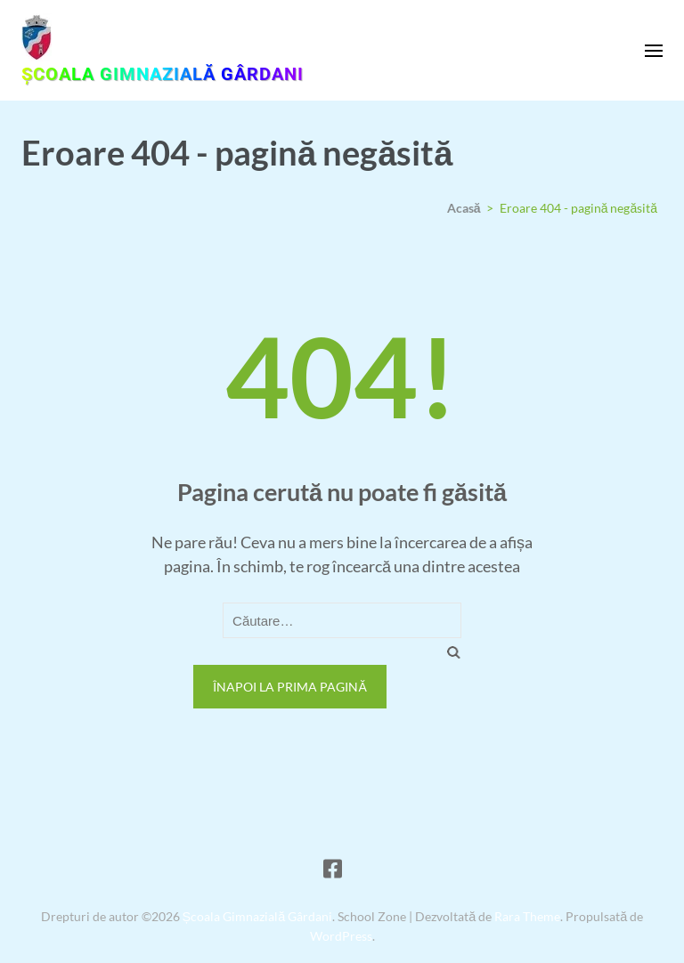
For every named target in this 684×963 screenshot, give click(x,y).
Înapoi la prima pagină (289, 686)
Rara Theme (527, 916)
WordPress (341, 935)
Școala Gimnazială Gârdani (162, 74)
